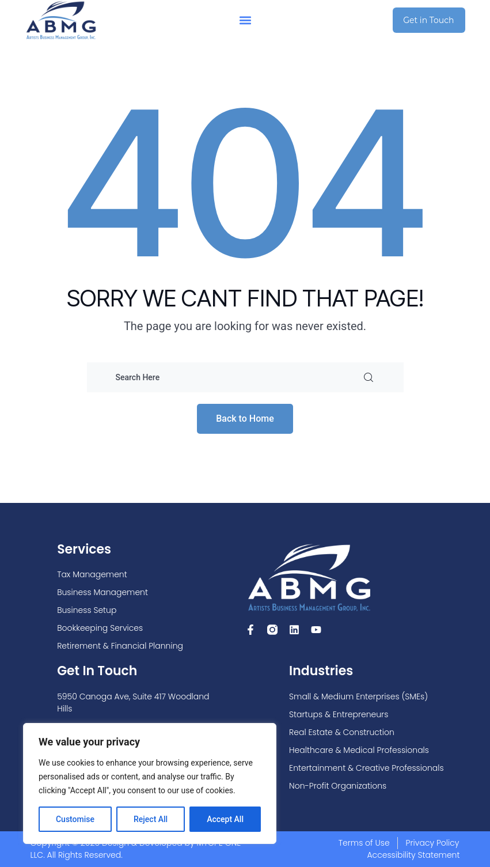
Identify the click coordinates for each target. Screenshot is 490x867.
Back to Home (245, 418)
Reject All (151, 819)
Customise (75, 819)
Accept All (225, 819)
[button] (245, 20)
